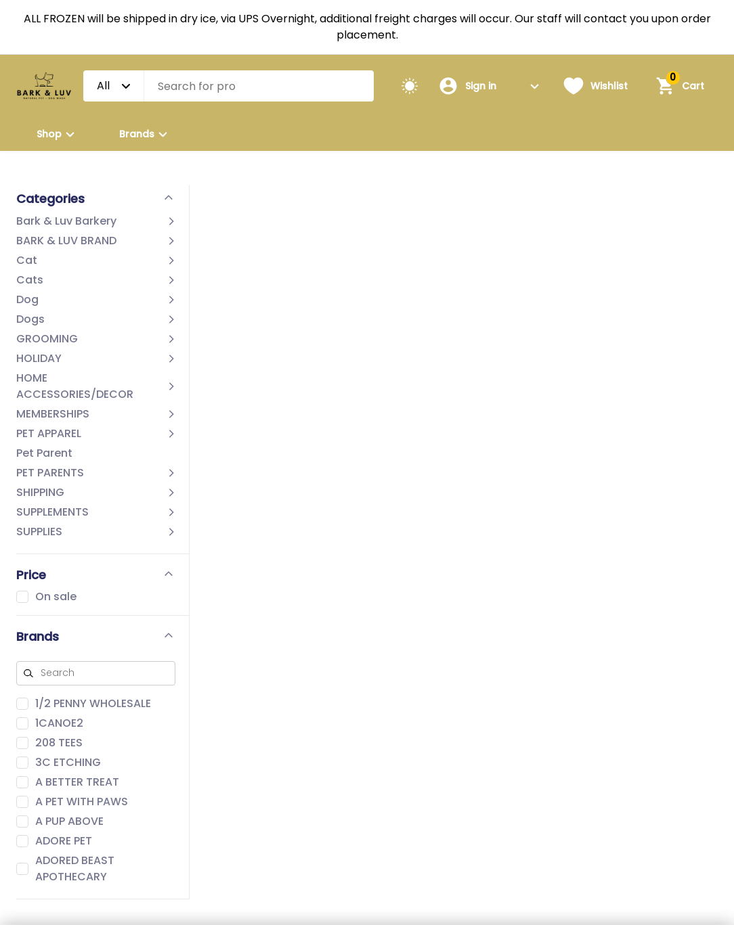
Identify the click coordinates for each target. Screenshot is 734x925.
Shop (58, 134)
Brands (145, 134)
